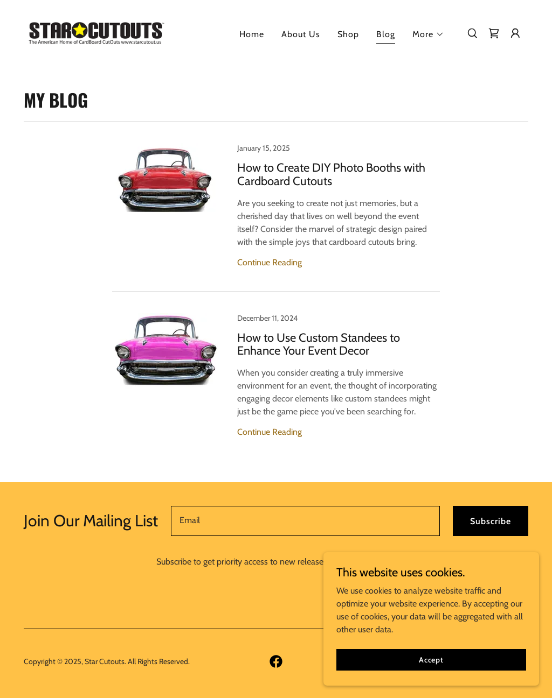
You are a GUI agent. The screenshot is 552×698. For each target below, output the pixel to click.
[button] (428, 34)
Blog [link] (385, 34)
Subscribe (490, 521)
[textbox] (305, 521)
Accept (431, 659)
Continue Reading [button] (269, 262)
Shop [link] (348, 34)
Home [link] (251, 34)
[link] (96, 32)
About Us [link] (300, 34)
